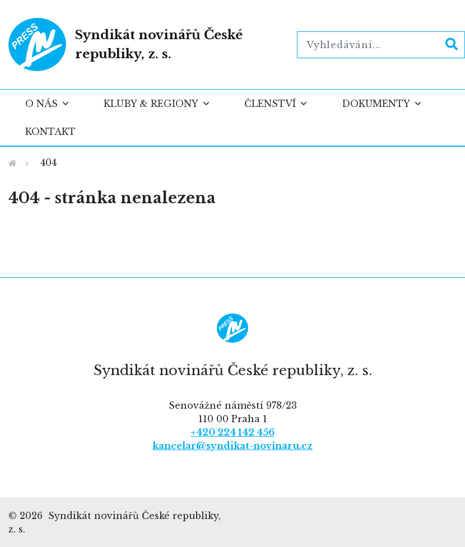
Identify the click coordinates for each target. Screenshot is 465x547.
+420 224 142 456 (232, 432)
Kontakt (50, 131)
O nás (47, 103)
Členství (276, 103)
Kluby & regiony (157, 103)
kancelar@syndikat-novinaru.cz (232, 445)
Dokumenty (382, 103)
